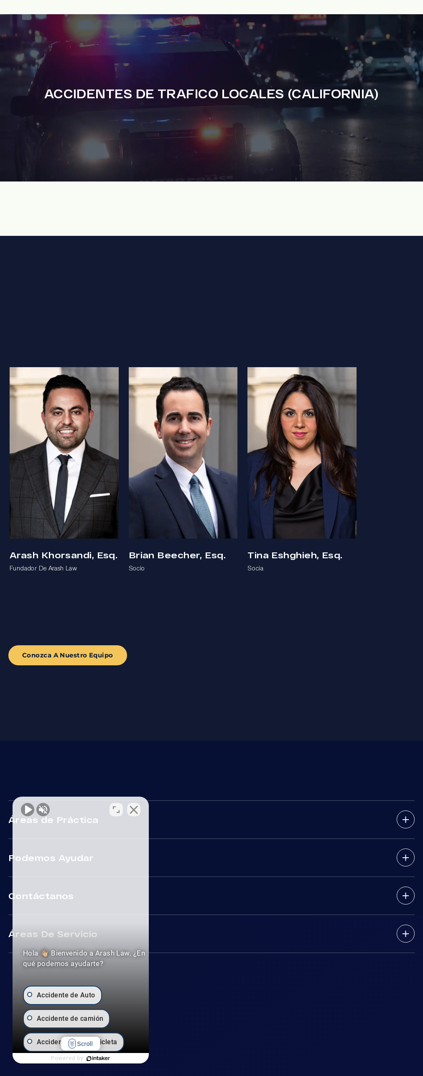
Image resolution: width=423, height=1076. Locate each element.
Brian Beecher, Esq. (177, 555)
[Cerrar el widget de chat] (148, 808)
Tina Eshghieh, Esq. (294, 555)
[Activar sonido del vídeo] (27, 808)
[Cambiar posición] (130, 808)
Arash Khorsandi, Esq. (63, 555)
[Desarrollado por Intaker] (105, 1058)
